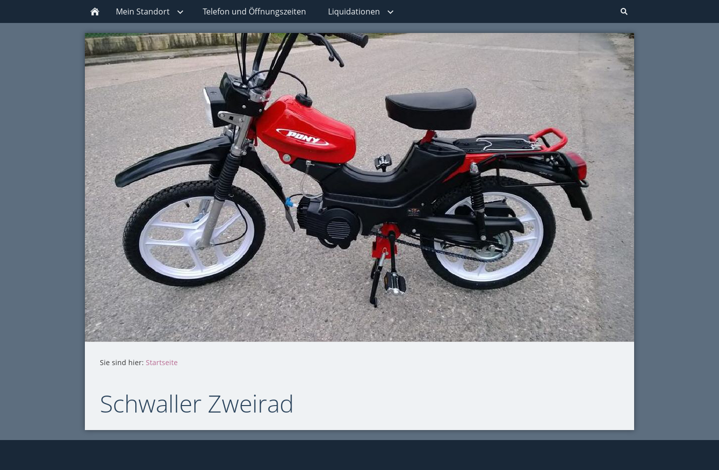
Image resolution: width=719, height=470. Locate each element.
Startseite (162, 362)
